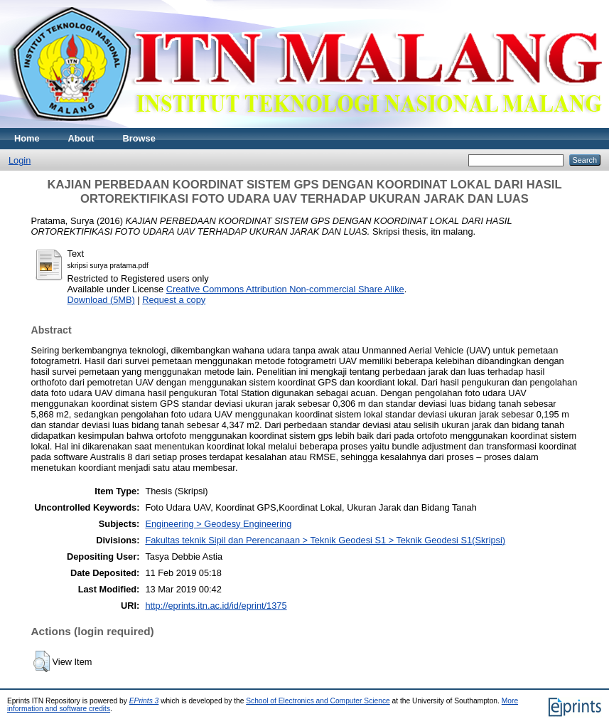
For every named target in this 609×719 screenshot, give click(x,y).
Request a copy (173, 299)
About (81, 138)
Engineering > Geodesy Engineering (218, 523)
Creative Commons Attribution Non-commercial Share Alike (285, 289)
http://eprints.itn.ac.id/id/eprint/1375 (215, 605)
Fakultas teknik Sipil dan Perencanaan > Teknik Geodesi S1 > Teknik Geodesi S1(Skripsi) (325, 540)
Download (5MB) (101, 299)
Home (27, 138)
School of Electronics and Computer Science (318, 701)
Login (20, 160)
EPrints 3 (144, 701)
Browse (139, 138)
